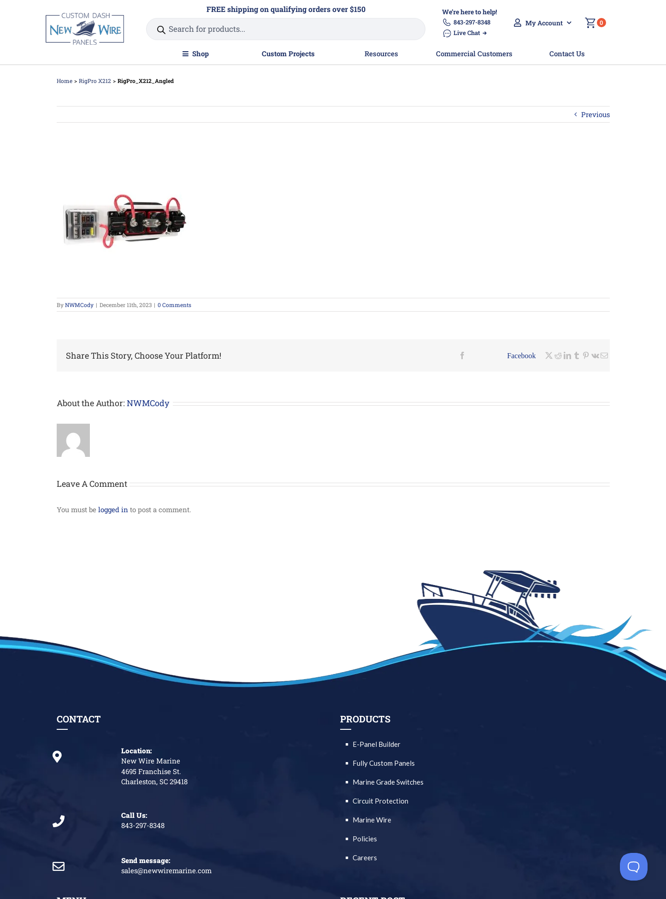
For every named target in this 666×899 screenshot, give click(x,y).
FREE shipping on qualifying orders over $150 (285, 9)
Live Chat (464, 33)
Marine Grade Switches (388, 782)
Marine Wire (372, 820)
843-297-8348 (466, 22)
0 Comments (174, 304)
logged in (113, 509)
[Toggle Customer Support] (634, 867)
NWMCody (79, 304)
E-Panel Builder (377, 744)
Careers (365, 857)
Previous (595, 114)
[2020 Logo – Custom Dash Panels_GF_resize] (85, 16)
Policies (365, 838)
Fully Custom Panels (384, 763)
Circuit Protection (380, 801)
